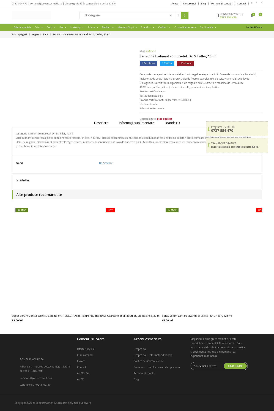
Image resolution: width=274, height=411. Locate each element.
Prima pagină (19, 34)
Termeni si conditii (144, 373)
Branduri (148, 27)
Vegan (35, 34)
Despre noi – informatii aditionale (153, 355)
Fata (39, 27)
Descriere (101, 123)
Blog (136, 379)
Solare (93, 27)
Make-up (77, 27)
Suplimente (208, 27)
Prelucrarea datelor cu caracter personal (157, 367)
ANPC (80, 379)
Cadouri (164, 27)
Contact (81, 367)
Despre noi (140, 349)
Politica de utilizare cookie (149, 361)
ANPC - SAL (83, 373)
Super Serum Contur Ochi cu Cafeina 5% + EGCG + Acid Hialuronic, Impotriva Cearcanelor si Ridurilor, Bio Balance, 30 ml (86, 315)
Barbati (108, 27)
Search (184, 15)
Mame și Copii (127, 27)
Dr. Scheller (106, 163)
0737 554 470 (228, 17)
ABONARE (235, 366)
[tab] (101, 124)
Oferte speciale (22, 27)
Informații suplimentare (136, 123)
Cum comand (85, 355)
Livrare (81, 361)
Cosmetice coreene (185, 27)
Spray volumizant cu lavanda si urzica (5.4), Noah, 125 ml (197, 315)
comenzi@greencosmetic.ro (36, 378)
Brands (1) (172, 123)
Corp (51, 27)
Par (63, 27)
